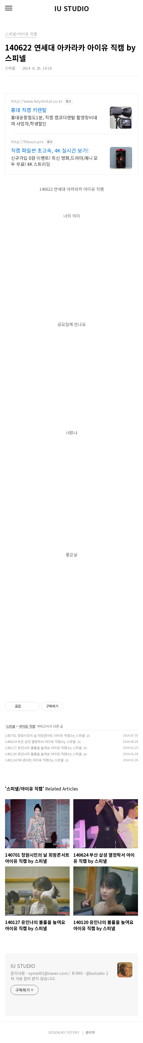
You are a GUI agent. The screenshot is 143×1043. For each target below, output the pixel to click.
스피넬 (10, 726)
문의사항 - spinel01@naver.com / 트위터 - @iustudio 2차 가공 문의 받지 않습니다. (59, 975)
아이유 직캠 (27, 726)
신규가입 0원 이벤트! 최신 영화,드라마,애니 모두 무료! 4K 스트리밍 (54, 160)
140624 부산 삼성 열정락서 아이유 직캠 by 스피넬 (40, 741)
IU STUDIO (71, 8)
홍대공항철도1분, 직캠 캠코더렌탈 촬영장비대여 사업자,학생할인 (54, 120)
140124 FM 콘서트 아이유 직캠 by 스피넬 (34, 760)
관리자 (90, 1032)
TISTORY (72, 1032)
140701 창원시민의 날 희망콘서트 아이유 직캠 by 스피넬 (45, 735)
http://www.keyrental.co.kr (36, 101)
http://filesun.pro (27, 141)
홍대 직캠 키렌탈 (29, 109)
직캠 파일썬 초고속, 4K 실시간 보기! (50, 150)
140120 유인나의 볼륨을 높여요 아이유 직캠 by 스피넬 (43, 753)
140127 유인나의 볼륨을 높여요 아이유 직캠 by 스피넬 (43, 747)
